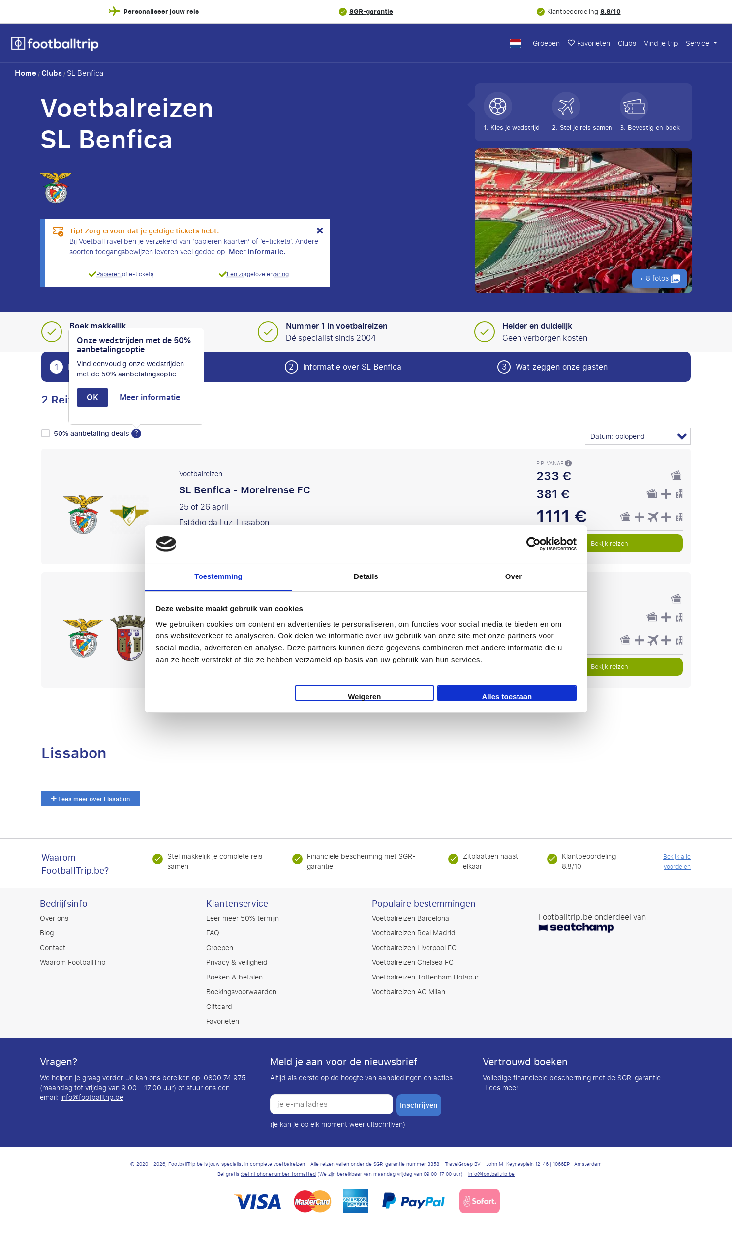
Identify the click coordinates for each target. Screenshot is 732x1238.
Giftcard (219, 1007)
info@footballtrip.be (92, 1098)
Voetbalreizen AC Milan (408, 992)
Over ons (54, 918)
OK (92, 397)
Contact (52, 948)
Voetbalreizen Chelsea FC (413, 962)
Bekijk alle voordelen (677, 861)
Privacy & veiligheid (237, 962)
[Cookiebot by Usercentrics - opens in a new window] (533, 544)
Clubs (627, 43)
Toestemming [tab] (218, 576)
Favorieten (589, 43)
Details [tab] (366, 576)
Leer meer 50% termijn (242, 918)
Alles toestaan (507, 696)
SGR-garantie (371, 11)
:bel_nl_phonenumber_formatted (278, 1174)
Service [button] (698, 43)
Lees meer (501, 1088)
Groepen (546, 43)
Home (25, 73)
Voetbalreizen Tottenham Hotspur (425, 977)
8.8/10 (610, 11)
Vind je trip (661, 43)
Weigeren (364, 696)
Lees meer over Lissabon (90, 799)
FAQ (212, 933)
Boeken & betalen (234, 977)
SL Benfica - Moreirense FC (244, 490)
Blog (47, 933)
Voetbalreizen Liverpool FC (414, 948)
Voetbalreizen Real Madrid (414, 933)
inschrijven (419, 1105)
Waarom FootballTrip (72, 962)
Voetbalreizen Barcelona (410, 918)
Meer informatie (150, 397)
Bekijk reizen (609, 543)
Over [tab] (513, 576)
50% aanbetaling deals (92, 434)
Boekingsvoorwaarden (241, 992)
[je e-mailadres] (331, 1104)
